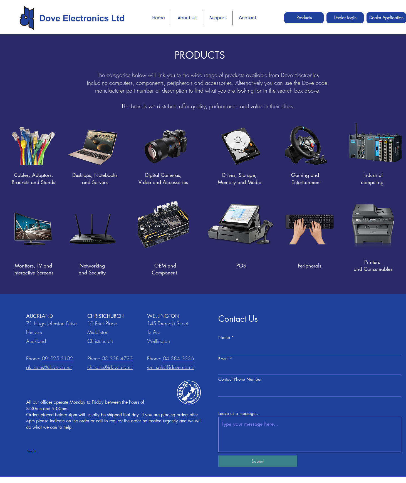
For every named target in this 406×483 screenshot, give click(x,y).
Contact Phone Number (240, 379)
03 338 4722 (117, 358)
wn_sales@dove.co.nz (170, 367)
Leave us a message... (239, 413)
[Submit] (257, 461)
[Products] (304, 17)
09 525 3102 (57, 358)
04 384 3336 (178, 358)
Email (223, 359)
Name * (226, 337)
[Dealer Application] (386, 17)
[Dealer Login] (345, 17)
